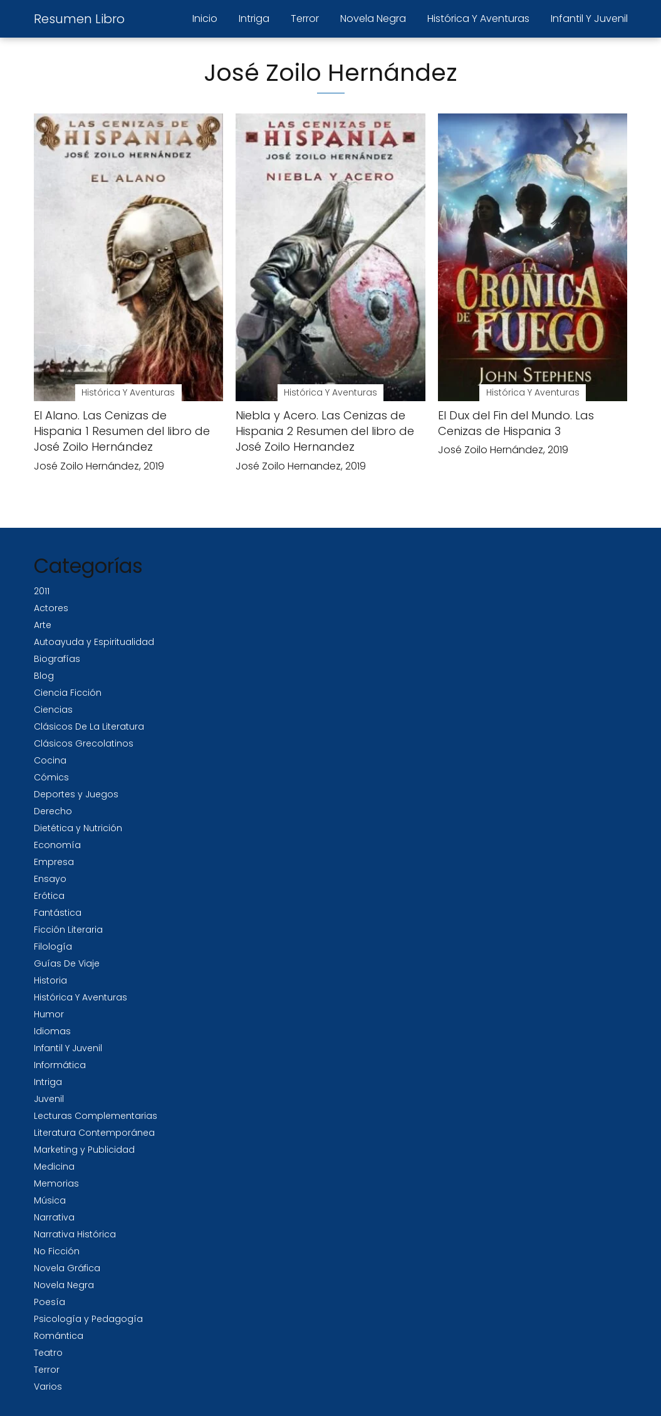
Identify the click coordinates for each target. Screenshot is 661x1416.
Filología (53, 946)
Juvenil (49, 1099)
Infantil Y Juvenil (589, 18)
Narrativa (54, 1217)
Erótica (49, 895)
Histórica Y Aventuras (478, 18)
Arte (42, 625)
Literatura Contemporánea (94, 1132)
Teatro (48, 1352)
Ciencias (53, 709)
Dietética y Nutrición (78, 828)
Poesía (49, 1302)
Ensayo (50, 879)
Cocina (50, 760)
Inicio (204, 18)
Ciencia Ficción (67, 692)
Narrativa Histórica (75, 1234)
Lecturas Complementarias (95, 1115)
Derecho (53, 811)
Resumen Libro (79, 19)
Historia (50, 980)
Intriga (254, 18)
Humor (49, 1014)
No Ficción (57, 1251)
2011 (41, 591)
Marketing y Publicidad (84, 1149)
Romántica (58, 1335)
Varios (48, 1386)
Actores (51, 608)
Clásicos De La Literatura (89, 726)
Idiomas (52, 1031)
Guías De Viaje (67, 963)
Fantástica (57, 912)
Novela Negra (373, 18)
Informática (60, 1065)
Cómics (51, 777)
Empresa (54, 862)
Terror (305, 18)
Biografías (57, 659)
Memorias (56, 1183)
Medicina (54, 1166)
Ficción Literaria (68, 929)
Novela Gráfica (67, 1268)
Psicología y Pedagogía (88, 1319)
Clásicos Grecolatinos (83, 743)
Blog (44, 675)
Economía (57, 845)
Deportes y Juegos (76, 794)
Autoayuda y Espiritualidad (94, 642)
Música (50, 1200)
